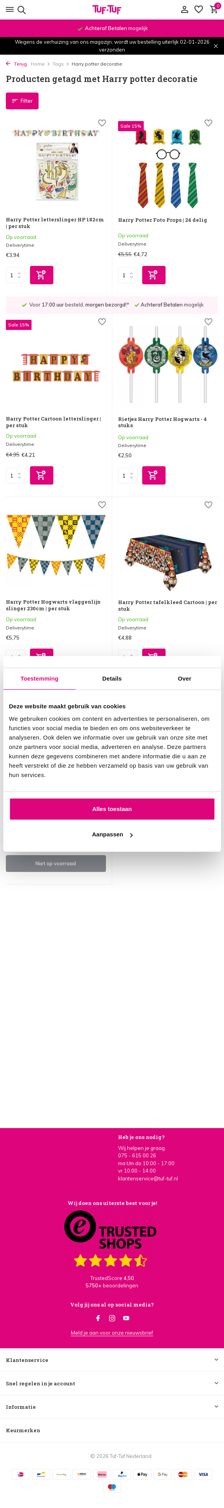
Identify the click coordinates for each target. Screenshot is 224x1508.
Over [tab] (185, 678)
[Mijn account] (184, 9)
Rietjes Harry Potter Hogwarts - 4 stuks (162, 422)
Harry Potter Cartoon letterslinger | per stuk (53, 422)
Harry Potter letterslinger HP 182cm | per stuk (55, 223)
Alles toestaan (112, 809)
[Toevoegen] (41, 275)
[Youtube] (126, 1318)
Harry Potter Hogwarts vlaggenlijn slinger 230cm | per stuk (53, 605)
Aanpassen (112, 834)
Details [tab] (112, 678)
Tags (61, 64)
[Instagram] (112, 1318)
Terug (16, 64)
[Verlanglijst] (198, 9)
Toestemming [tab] (39, 678)
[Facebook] (98, 1318)
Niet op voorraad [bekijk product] (55, 863)
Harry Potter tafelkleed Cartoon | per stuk (167, 605)
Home (40, 64)
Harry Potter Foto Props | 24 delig (162, 220)
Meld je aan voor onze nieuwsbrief (112, 1333)
